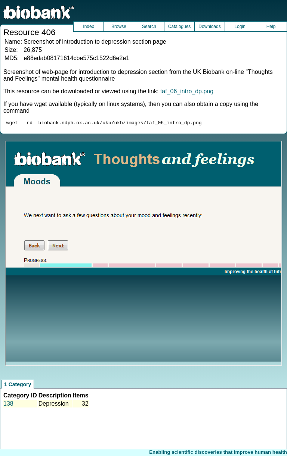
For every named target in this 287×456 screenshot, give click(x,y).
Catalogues (179, 26)
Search (149, 26)
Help (271, 26)
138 (8, 405)
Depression (53, 405)
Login (239, 26)
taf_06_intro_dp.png (186, 91)
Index (88, 26)
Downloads (209, 26)
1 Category (17, 385)
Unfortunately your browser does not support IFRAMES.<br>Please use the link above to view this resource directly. (143, 254)
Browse (118, 26)
